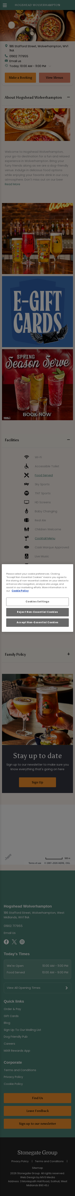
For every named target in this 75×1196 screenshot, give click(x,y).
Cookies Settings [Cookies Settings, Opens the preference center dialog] (37, 601)
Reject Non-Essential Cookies (37, 612)
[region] (37, 598)
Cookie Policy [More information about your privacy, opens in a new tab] (20, 590)
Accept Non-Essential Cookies (37, 622)
